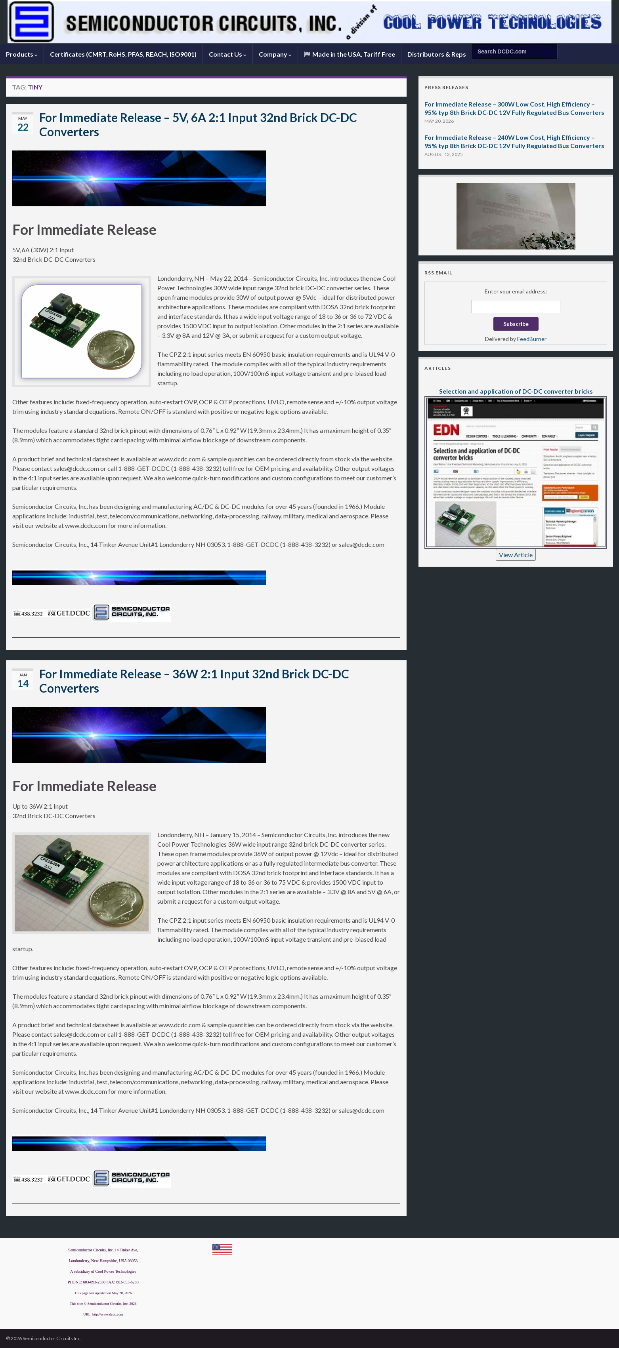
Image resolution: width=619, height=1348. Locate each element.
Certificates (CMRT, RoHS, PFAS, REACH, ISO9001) (123, 54)
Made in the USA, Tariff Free (349, 54)
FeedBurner (531, 338)
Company (275, 54)
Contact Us (227, 54)
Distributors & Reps (436, 54)
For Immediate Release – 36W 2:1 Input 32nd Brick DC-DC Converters (194, 680)
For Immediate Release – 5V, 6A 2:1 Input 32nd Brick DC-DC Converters (198, 124)
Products (22, 54)
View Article (516, 554)
